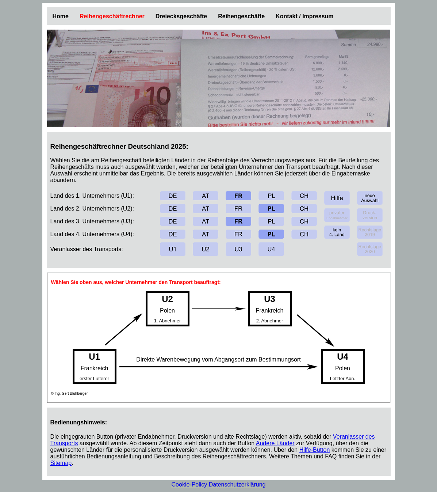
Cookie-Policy (189, 484)
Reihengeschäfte (241, 16)
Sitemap (61, 463)
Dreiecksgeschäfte (181, 16)
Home (61, 16)
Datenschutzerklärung (237, 484)
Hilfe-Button (314, 450)
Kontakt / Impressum (304, 16)
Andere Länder (275, 443)
